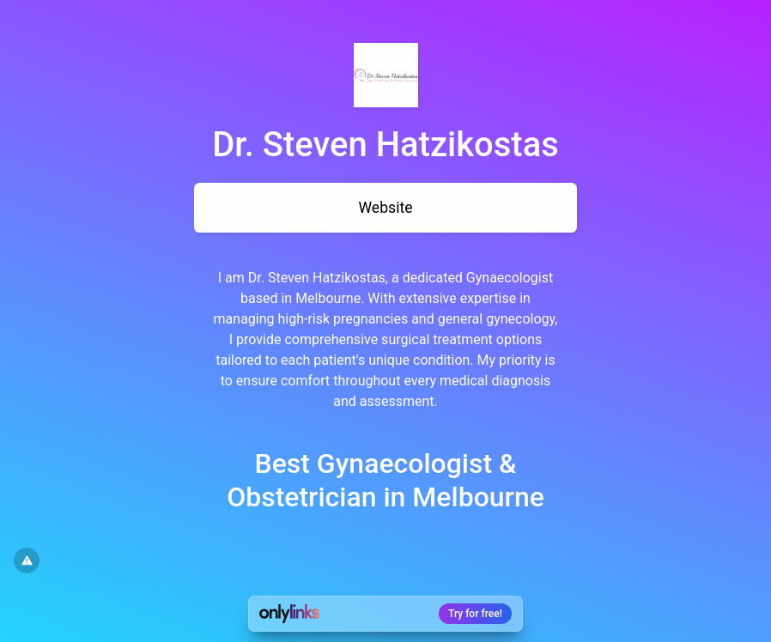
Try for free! (475, 614)
